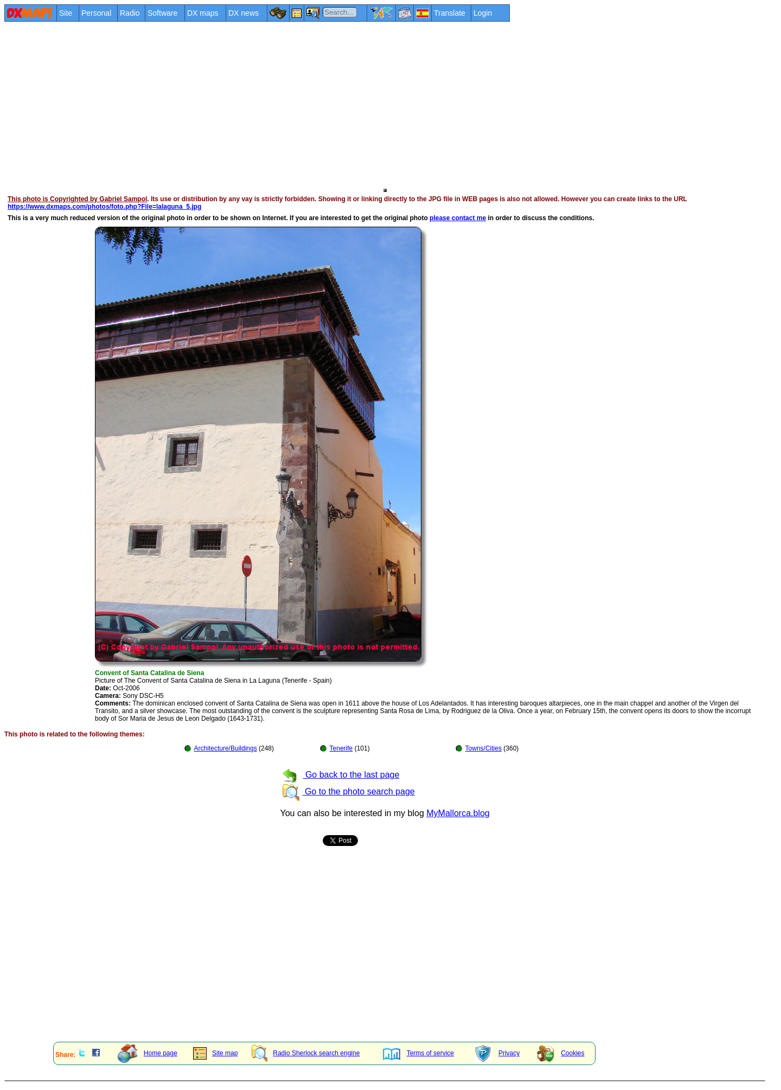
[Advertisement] (329, 104)
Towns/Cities (483, 748)
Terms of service (418, 1053)
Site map (215, 1053)
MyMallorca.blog (457, 813)
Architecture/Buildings (225, 748)
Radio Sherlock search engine (306, 1053)
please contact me (458, 218)
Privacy (497, 1053)
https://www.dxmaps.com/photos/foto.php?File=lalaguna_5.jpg (104, 206)
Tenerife (341, 748)
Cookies (560, 1053)
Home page (147, 1053)
